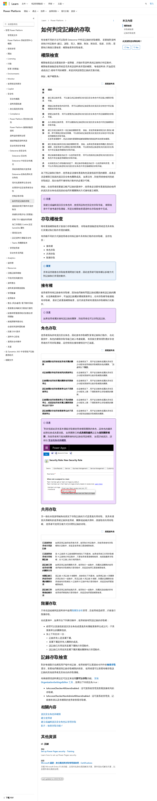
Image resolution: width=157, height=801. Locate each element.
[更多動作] (113, 20)
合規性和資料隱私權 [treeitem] (16, 326)
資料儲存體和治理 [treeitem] (17, 135)
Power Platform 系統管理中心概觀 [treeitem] (20, 42)
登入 (152, 3)
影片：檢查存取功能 (51, 725)
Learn (44, 20)
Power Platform (57, 20)
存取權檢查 (129, 29)
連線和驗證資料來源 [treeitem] (18, 140)
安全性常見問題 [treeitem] (16, 253)
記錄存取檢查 (129, 33)
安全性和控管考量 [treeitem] (17, 145)
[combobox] (18, 24)
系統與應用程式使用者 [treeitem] (21, 169)
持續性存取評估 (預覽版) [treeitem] (22, 214)
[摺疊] (34, 18)
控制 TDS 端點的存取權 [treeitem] (22, 219)
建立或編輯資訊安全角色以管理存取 (58, 721)
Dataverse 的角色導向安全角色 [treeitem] (22, 176)
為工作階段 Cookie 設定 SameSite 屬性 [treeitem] (22, 226)
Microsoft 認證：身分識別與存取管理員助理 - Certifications (66, 763)
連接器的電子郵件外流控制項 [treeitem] (22, 208)
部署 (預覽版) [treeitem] (13, 68)
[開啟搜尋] (146, 3)
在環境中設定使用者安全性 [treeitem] (22, 189)
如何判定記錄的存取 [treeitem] (20, 201)
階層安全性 (77, 610)
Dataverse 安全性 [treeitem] (19, 155)
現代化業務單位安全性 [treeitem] (21, 182)
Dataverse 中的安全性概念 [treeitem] (22, 162)
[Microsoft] (5, 4)
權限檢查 (128, 25)
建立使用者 (46, 717)
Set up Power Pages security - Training (57, 751)
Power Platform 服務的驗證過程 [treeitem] (21, 129)
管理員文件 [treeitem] (12, 35)
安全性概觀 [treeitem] (14, 98)
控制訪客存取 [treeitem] (18, 196)
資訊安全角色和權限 (51, 714)
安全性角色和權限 (57, 440)
